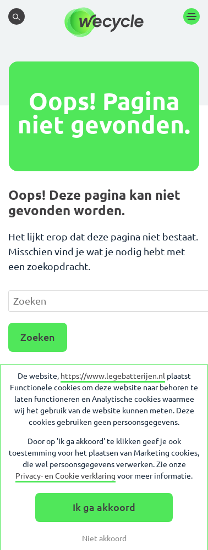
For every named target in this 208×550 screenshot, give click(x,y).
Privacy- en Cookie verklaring (65, 476)
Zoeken (37, 337)
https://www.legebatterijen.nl (113, 376)
